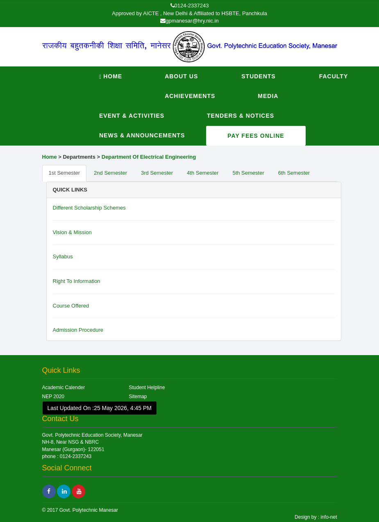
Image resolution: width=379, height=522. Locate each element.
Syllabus (63, 256)
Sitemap (138, 396)
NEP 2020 (53, 396)
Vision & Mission (72, 232)
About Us (181, 76)
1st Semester (64, 173)
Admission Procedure (78, 330)
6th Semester (294, 173)
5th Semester (248, 173)
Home (110, 76)
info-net (328, 517)
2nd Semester (110, 173)
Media (268, 96)
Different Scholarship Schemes (89, 208)
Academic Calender (63, 387)
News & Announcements (142, 135)
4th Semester (202, 173)
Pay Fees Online (255, 135)
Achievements (190, 96)
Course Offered (71, 306)
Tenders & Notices (240, 115)
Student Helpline (147, 387)
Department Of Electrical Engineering (149, 157)
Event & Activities (131, 115)
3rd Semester (157, 173)
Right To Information (76, 281)
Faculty (333, 76)
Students (258, 76)
